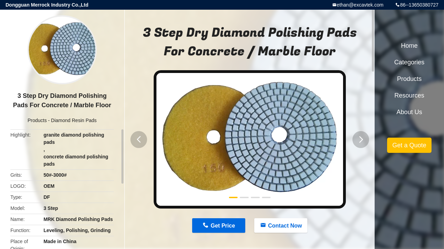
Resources (409, 95)
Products (36, 120)
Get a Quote (409, 145)
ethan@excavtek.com (360, 5)
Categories (409, 62)
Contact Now (285, 226)
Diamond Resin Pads (74, 120)
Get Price (223, 226)
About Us (409, 112)
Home (409, 45)
